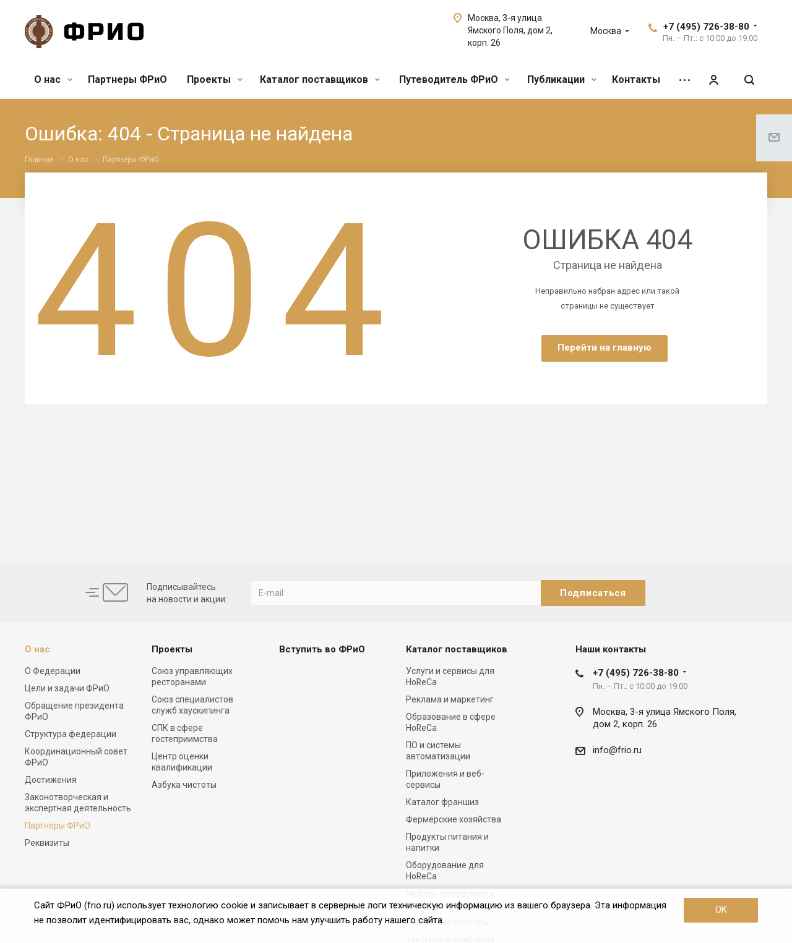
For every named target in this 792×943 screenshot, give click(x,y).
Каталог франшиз (442, 802)
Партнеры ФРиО (127, 79)
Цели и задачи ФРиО (67, 688)
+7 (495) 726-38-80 (706, 26)
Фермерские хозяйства (453, 819)
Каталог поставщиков (320, 79)
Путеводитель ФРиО (454, 79)
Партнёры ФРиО (57, 825)
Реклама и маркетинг (450, 699)
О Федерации (52, 671)
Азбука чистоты (184, 785)
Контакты (636, 79)
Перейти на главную (604, 347)
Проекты (215, 79)
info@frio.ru (617, 750)
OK (721, 909)
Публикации (561, 79)
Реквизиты (47, 843)
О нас (53, 79)
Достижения (51, 780)
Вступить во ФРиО (322, 649)
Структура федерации (70, 734)
